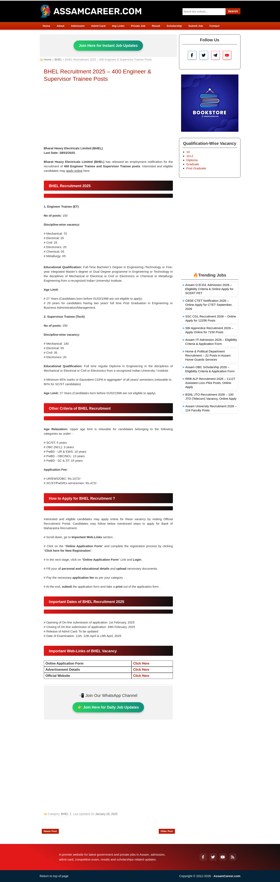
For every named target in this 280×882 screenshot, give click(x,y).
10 (188, 152)
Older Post (167, 831)
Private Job (138, 25)
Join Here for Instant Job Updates (108, 46)
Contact (214, 25)
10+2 (189, 156)
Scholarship (174, 25)
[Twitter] (213, 857)
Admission (77, 25)
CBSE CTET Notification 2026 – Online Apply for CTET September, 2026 (208, 304)
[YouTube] (223, 857)
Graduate (192, 164)
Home (46, 25)
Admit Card (98, 25)
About (61, 25)
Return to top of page (54, 876)
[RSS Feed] (232, 857)
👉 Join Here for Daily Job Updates (108, 707)
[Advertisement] (108, 115)
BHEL (58, 59)
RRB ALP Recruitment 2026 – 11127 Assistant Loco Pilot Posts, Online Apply (210, 383)
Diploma (192, 160)
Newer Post (50, 831)
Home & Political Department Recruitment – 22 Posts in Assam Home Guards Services (208, 355)
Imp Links (118, 25)
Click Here (141, 663)
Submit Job (195, 25)
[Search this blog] (204, 11)
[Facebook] (203, 857)
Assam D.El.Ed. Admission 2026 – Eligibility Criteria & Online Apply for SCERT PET (209, 289)
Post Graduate (196, 168)
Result (156, 25)
